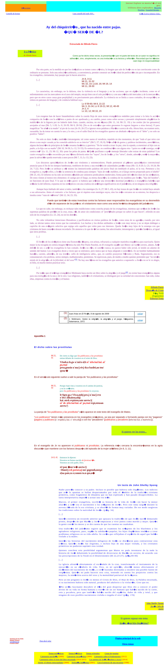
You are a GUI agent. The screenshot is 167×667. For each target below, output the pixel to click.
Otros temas (128, 644)
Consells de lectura (13, 14)
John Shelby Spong (155, 603)
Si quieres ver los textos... (134, 431)
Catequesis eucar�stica (76, 656)
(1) (76, 259)
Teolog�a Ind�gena (80, 662)
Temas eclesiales (93, 653)
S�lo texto (25, 8)
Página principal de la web (127, 638)
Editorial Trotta (157, 298)
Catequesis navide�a (49, 656)
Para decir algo (45, 641)
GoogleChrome (152, 10)
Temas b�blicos (75, 653)
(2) (127, 272)
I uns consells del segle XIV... (83, 14)
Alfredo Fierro (157, 287)
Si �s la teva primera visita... (150, 14)
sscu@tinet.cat (14, 642)
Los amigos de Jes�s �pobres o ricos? (105, 659)
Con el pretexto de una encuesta (110, 662)
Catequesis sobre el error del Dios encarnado (58, 659)
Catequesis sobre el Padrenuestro (107, 656)
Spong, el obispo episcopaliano (50, 662)
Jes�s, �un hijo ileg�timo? (134, 623)
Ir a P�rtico (30, 51)
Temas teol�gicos (56, 653)
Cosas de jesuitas (111, 653)
